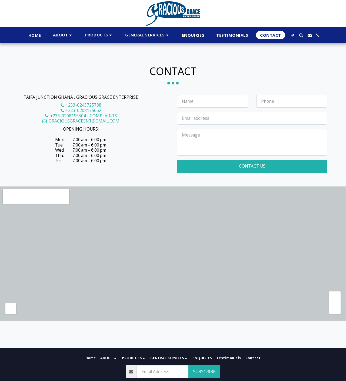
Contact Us (252, 166)
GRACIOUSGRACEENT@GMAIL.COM (80, 121)
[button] (63, 35)
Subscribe (204, 372)
